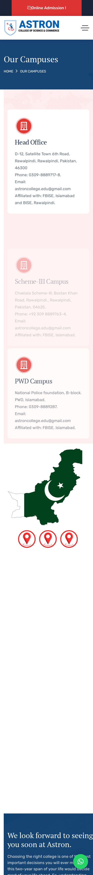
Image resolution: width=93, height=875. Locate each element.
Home (8, 71)
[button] (80, 861)
